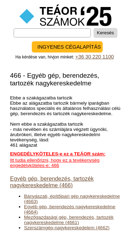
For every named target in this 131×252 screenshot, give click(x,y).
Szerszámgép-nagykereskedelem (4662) (67, 227)
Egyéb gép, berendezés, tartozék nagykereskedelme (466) (52, 181)
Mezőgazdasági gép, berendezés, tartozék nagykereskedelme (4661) (69, 220)
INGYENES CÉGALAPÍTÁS (69, 47)
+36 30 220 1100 (94, 56)
